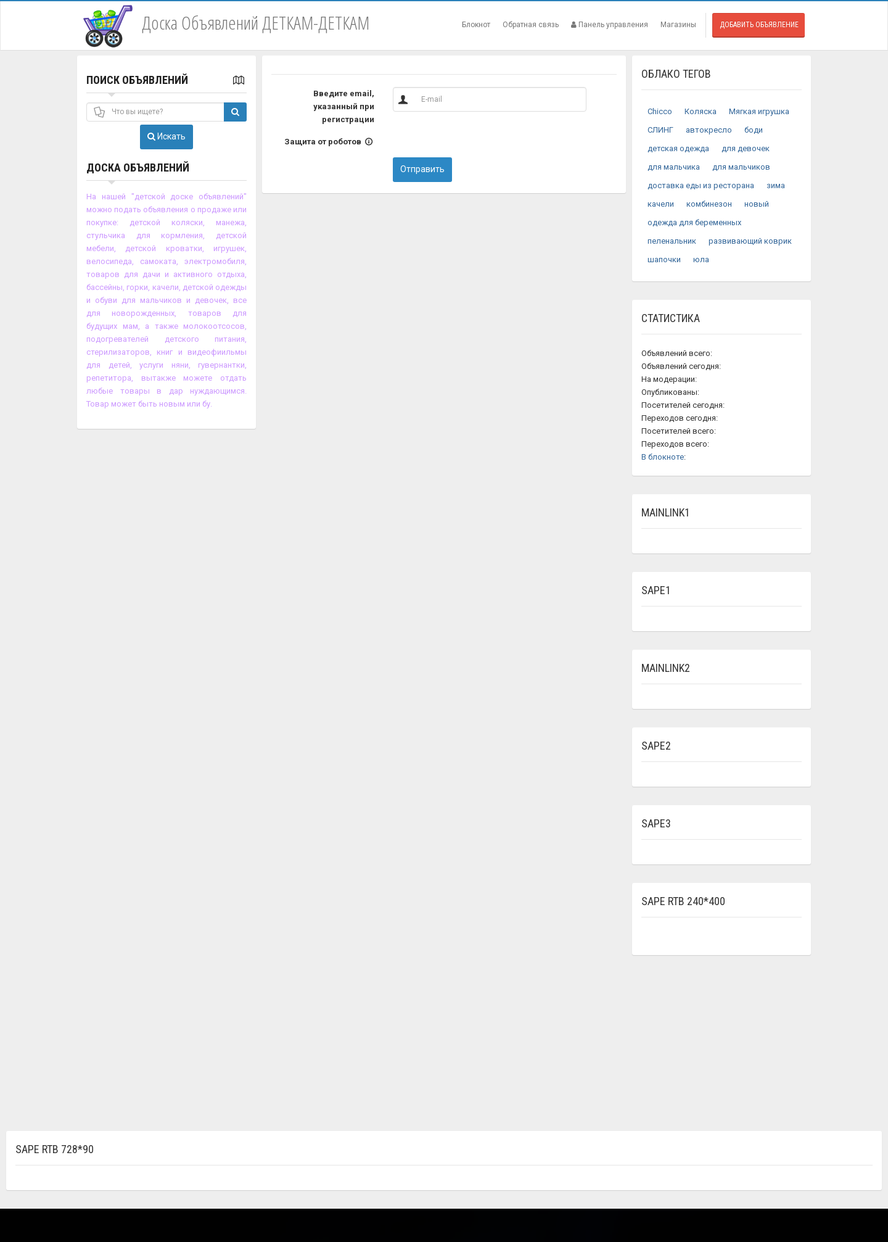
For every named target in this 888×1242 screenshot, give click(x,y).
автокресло (709, 130)
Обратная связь (531, 24)
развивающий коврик (750, 241)
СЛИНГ (660, 130)
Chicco (660, 111)
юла (701, 259)
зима (776, 185)
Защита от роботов (329, 141)
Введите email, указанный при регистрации (343, 106)
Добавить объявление (759, 24)
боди (753, 130)
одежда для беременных (694, 222)
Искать (166, 136)
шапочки (664, 259)
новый (756, 204)
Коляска (700, 111)
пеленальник (672, 241)
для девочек (746, 148)
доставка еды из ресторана (701, 185)
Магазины (678, 24)
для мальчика (674, 167)
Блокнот (476, 24)
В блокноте (662, 457)
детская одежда (678, 148)
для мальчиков (741, 167)
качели (661, 204)
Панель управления (609, 24)
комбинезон (709, 204)
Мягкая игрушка (759, 111)
